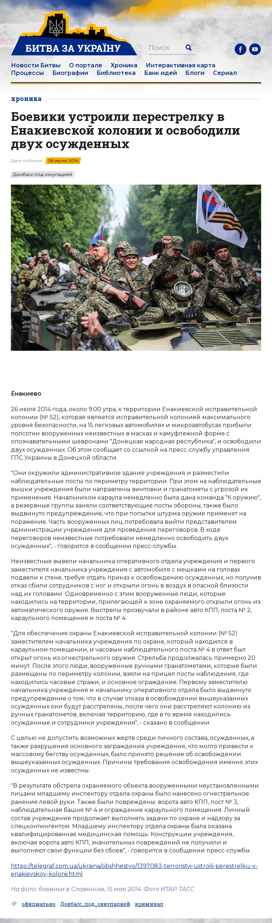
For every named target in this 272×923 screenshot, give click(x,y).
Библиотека (116, 72)
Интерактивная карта (180, 65)
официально (38, 904)
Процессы (27, 72)
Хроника (124, 65)
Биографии (70, 72)
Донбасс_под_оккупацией (95, 904)
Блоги (195, 72)
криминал (149, 904)
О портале (85, 65)
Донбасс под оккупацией (42, 174)
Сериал (225, 72)
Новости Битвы (36, 65)
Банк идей (160, 72)
